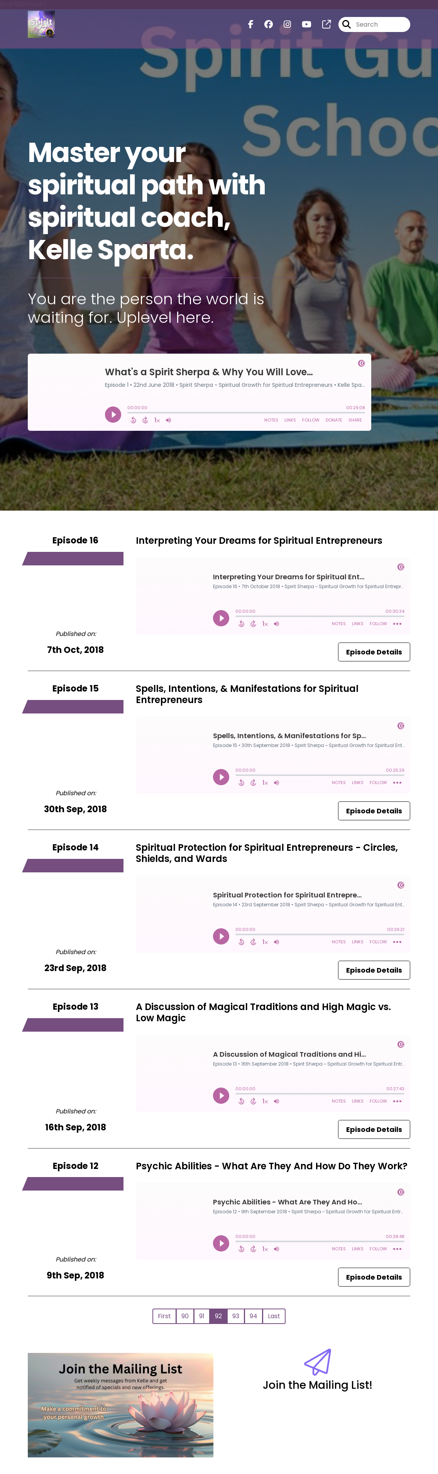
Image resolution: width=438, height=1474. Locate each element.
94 (253, 1316)
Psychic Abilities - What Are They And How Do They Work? (272, 1166)
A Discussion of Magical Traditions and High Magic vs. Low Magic (263, 1012)
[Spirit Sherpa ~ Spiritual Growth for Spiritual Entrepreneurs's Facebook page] (251, 25)
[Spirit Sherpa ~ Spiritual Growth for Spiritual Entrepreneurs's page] (322, 25)
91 (202, 1316)
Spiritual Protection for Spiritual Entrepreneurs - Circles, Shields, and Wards (267, 853)
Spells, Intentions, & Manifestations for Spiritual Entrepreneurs (247, 694)
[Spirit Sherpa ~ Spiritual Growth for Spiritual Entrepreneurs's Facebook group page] (264, 25)
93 (235, 1316)
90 (185, 1316)
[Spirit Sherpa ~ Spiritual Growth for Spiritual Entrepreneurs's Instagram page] (282, 25)
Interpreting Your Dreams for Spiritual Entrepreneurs (259, 540)
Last (274, 1316)
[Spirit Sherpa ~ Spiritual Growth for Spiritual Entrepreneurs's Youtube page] (302, 25)
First (164, 1316)
